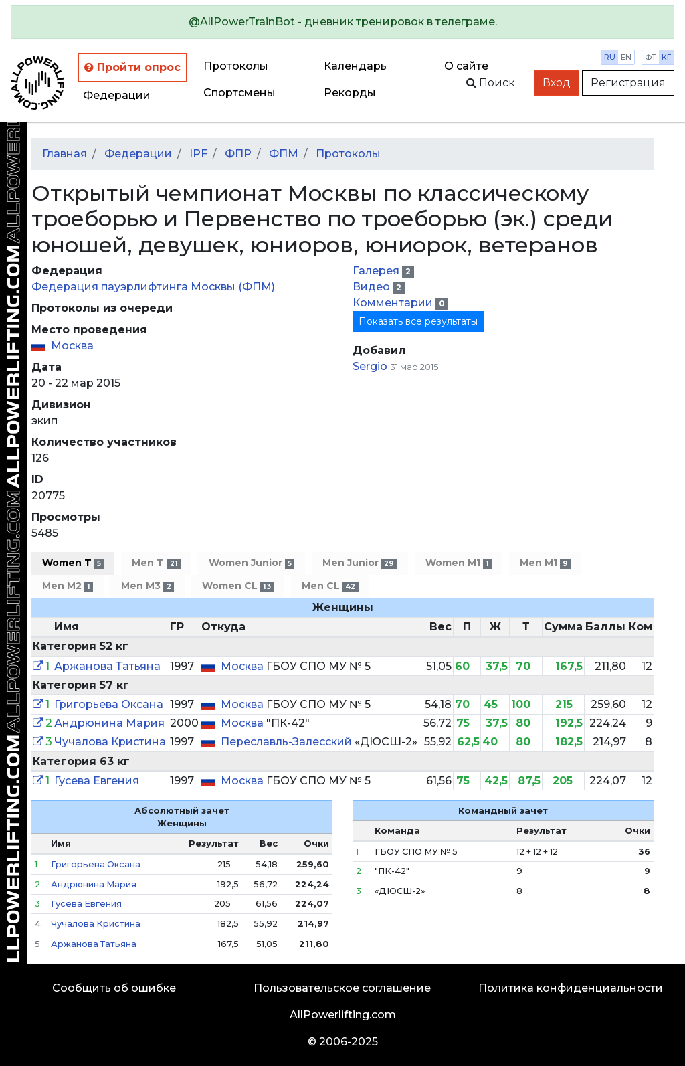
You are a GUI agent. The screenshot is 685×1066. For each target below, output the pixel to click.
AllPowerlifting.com (343, 1014)
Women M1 (458, 563)
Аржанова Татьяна (107, 666)
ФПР (238, 153)
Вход (557, 82)
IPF (198, 153)
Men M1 (545, 563)
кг (666, 57)
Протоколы (235, 66)
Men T (156, 563)
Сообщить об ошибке (114, 988)
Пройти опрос (132, 67)
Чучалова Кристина (110, 741)
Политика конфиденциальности (570, 988)
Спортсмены (239, 92)
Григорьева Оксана (108, 704)
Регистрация (628, 82)
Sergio (370, 366)
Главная (64, 153)
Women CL (238, 586)
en (626, 57)
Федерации (117, 95)
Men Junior (359, 563)
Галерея (377, 270)
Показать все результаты (418, 321)
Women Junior (251, 563)
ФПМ (283, 153)
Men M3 (147, 586)
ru (609, 57)
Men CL (330, 586)
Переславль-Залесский (288, 741)
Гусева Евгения (96, 780)
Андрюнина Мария (109, 723)
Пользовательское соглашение (342, 988)
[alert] (342, 22)
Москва (72, 345)
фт (650, 57)
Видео (373, 286)
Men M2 (67, 586)
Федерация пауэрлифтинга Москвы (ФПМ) (153, 286)
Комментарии (394, 302)
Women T (73, 563)
